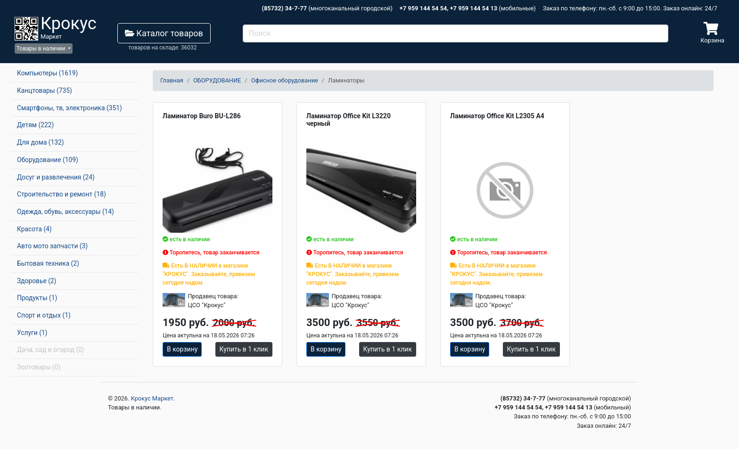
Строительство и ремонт (61, 194)
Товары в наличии (41, 48)
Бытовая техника (48, 263)
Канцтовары (44, 90)
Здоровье (36, 281)
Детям (35, 125)
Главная (171, 80)
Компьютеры (47, 73)
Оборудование (47, 159)
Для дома (40, 142)
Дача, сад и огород (50, 349)
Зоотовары (39, 367)
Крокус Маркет (152, 398)
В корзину (182, 349)
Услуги (32, 332)
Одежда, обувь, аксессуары (65, 211)
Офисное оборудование (284, 80)
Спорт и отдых (44, 315)
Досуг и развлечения (56, 177)
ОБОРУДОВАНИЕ (217, 80)
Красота (34, 229)
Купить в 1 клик (244, 349)
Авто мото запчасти (52, 246)
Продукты (37, 298)
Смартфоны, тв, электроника (69, 108)
